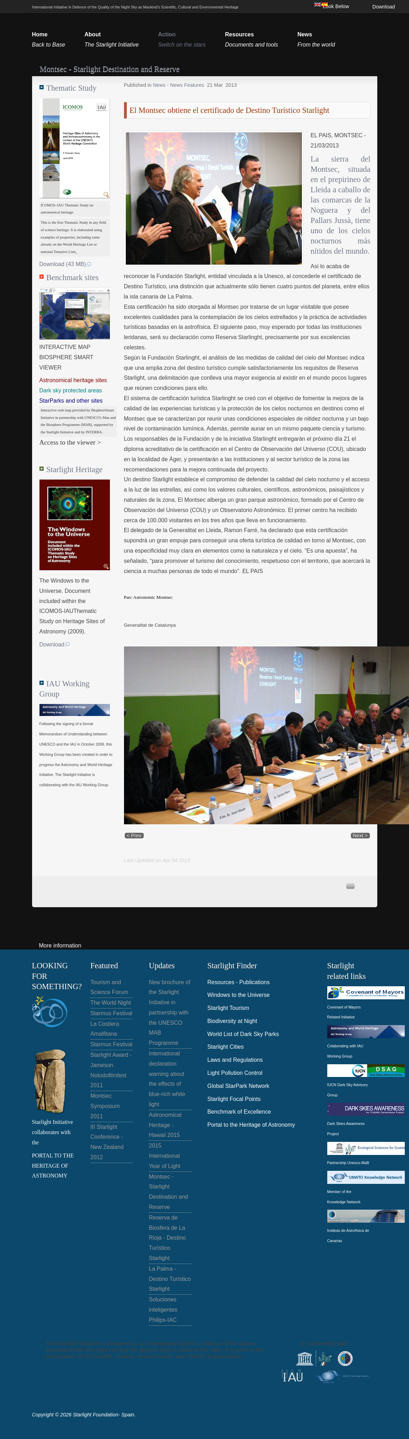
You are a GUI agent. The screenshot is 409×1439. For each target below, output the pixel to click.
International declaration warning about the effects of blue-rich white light (167, 1078)
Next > (360, 835)
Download (383, 7)
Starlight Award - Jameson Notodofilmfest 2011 (111, 1070)
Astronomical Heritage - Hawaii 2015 (165, 1125)
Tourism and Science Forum (110, 987)
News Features (187, 85)
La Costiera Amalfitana (105, 1029)
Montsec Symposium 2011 (105, 1106)
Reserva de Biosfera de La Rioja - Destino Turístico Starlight (167, 1238)
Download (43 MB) (65, 264)
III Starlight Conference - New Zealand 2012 (107, 1142)
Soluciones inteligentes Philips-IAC (163, 1309)
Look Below (336, 6)
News (160, 85)
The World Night (111, 1003)
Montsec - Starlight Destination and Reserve (168, 1192)
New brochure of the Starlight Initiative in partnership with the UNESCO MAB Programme (169, 1012)
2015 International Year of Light (164, 1156)
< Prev (134, 835)
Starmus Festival (111, 1013)
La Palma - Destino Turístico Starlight (170, 1279)
